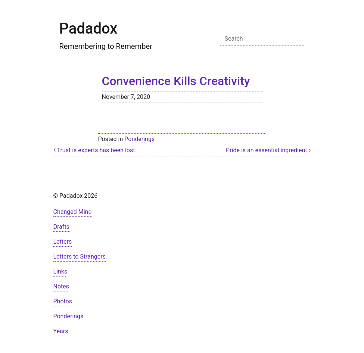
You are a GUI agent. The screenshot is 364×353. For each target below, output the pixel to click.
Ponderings (139, 139)
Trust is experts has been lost (94, 150)
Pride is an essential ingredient (268, 150)
